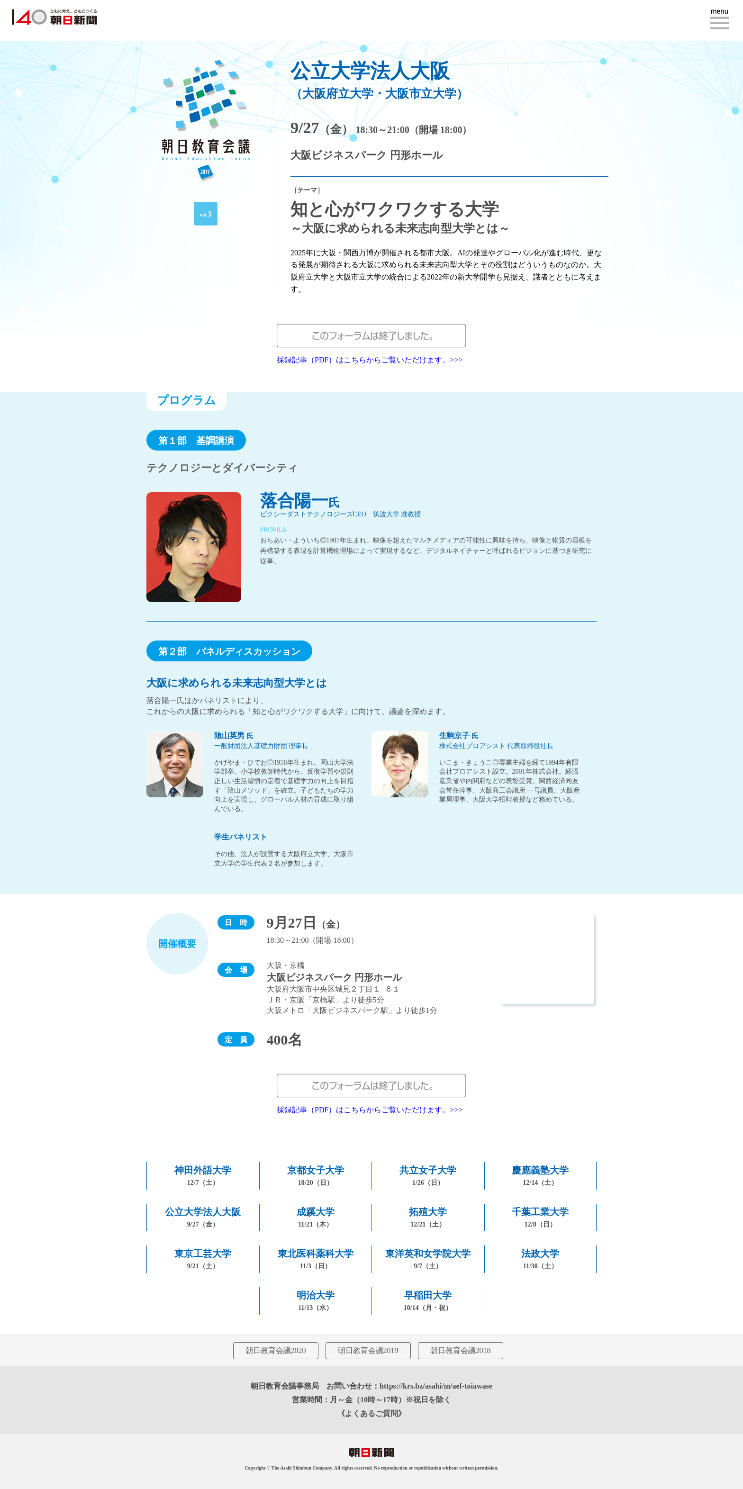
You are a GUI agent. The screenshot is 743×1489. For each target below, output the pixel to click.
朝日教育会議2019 (368, 1350)
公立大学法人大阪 (203, 1217)
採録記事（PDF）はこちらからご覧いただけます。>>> (369, 360)
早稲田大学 (428, 1300)
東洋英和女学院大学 (428, 1259)
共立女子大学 (427, 1175)
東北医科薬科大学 (315, 1259)
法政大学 (540, 1259)
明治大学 (316, 1300)
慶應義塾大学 (540, 1175)
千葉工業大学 (540, 1217)
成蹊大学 (316, 1217)
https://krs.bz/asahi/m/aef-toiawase (436, 1386)
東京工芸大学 (202, 1259)
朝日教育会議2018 (460, 1350)
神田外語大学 (202, 1175)
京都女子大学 (315, 1175)
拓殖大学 (428, 1217)
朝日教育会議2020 (275, 1350)
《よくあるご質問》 (371, 1413)
